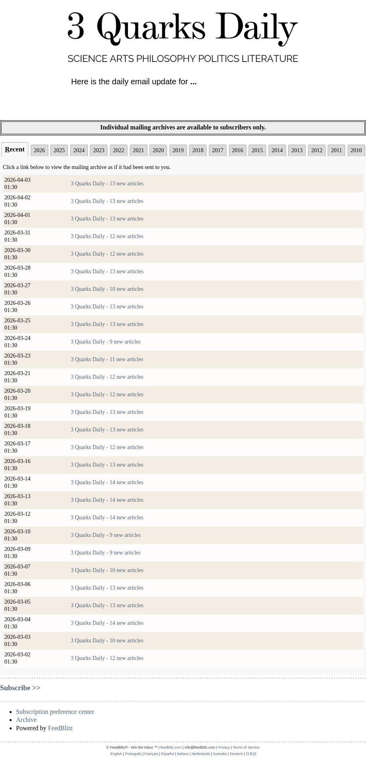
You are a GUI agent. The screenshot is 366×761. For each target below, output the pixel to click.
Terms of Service (246, 747)
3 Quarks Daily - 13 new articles (107, 184)
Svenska (220, 754)
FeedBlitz (60, 728)
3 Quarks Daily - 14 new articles (107, 482)
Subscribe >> (20, 688)
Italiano (183, 754)
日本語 (251, 754)
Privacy (224, 747)
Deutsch (236, 754)
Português (133, 754)
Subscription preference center (55, 711)
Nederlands (201, 754)
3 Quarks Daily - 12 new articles (107, 236)
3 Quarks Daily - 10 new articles (107, 289)
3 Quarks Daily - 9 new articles (106, 342)
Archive (26, 719)
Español (167, 754)
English (116, 754)
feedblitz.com (171, 747)
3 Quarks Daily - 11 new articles (107, 359)
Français (152, 754)
